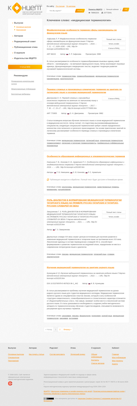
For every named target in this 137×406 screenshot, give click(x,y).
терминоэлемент (54, 143)
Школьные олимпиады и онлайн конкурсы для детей (71, 391)
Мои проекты (117, 361)
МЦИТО (47, 391)
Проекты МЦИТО (95, 9)
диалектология (53, 257)
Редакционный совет (25, 41)
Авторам (18, 36)
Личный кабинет (112, 9)
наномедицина (53, 79)
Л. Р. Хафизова (73, 54)
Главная (115, 354)
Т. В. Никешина (61, 172)
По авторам (70, 6)
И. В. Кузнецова (96, 283)
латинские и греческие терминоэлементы (79, 143)
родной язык (107, 316)
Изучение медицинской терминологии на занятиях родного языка (80, 267)
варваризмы (52, 189)
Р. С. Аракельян (93, 172)
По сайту (50, 6)
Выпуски (18, 23)
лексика (65, 254)
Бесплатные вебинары (20, 94)
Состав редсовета (57, 354)
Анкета (115, 364)
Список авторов (97, 363)
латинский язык (92, 140)
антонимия (73, 318)
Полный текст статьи (113, 39)
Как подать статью (36, 354)
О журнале (19, 53)
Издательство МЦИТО (25, 58)
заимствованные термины (108, 187)
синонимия (66, 316)
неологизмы (67, 187)
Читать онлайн (114, 44)
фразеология (85, 316)
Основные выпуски (23, 27)
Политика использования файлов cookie (109, 391)
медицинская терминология (107, 76)
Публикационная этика (25, 47)
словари (110, 254)
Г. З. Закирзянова (61, 230)
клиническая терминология (111, 140)
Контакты (95, 360)
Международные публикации (23, 89)
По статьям (60, 6)
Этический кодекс (77, 354)
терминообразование (85, 76)
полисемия (96, 316)
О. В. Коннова (77, 172)
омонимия (64, 318)
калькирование (64, 189)
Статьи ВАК (25, 67)
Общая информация (96, 355)
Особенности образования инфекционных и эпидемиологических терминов (86, 156)
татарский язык (100, 254)
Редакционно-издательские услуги (22, 82)
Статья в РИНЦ (113, 48)
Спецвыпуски (13, 358)
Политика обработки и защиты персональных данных (64, 394)
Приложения (21, 30)
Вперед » (67, 329)
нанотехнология (66, 79)
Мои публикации (119, 358)
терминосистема (69, 76)
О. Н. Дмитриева (75, 113)
